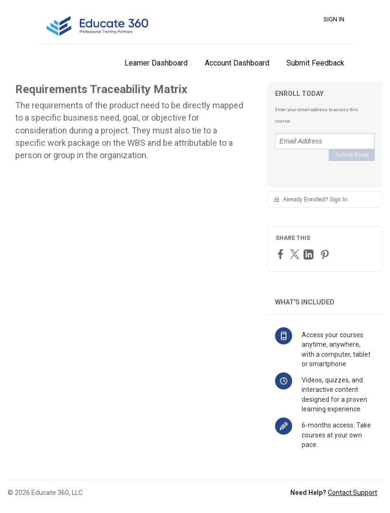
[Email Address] (325, 141)
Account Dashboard (237, 62)
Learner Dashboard (156, 62)
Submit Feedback (315, 62)
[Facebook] (282, 254)
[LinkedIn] (310, 254)
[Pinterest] (326, 254)
